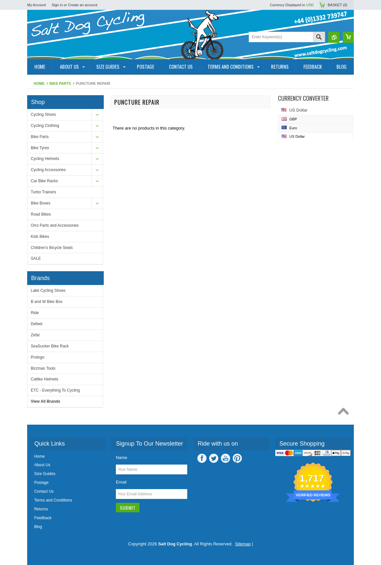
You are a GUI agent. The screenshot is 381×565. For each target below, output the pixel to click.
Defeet (36, 324)
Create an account (82, 5)
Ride (35, 312)
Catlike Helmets (44, 379)
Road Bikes (41, 214)
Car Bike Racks (44, 181)
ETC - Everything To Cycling (55, 390)
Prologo (37, 357)
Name (121, 457)
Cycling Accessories (48, 170)
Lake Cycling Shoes (48, 290)
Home (39, 83)
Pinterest (237, 458)
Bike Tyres (40, 148)
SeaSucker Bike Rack (50, 346)
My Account (36, 5)
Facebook (202, 458)
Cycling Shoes (43, 114)
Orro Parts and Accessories (55, 225)
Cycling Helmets (45, 158)
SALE (36, 258)
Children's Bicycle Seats (52, 247)
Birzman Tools (43, 368)
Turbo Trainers (43, 192)
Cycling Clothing (45, 125)
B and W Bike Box (47, 301)
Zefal (35, 335)
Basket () (337, 5)
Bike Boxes (40, 203)
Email (121, 482)
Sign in (57, 5)
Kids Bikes (40, 236)
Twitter (213, 458)
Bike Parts (60, 83)
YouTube (225, 458)
